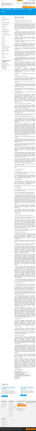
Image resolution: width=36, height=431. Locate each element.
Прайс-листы (22, 9)
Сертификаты (15, 9)
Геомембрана (4, 26)
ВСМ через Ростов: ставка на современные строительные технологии (8, 388)
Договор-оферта (4, 404)
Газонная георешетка (5, 24)
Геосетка (3, 36)
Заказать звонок (18, 3)
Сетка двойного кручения (6, 22)
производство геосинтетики (8, 4)
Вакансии (3, 407)
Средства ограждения (5, 50)
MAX (25, 7)
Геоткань (10, 404)
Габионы (10, 409)
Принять (28, 429)
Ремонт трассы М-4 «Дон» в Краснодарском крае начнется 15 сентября (27, 388)
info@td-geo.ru (29, 5)
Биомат (3, 41)
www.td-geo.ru (16, 378)
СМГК (3, 55)
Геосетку (3, 425)
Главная (3, 9)
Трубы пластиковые (5, 48)
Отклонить (33, 429)
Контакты (3, 11)
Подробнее (5, 396)
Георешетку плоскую (5, 424)
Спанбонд (3, 45)
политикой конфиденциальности (18, 429)
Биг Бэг (3, 52)
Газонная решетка (12, 408)
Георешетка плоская (5, 33)
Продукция (8, 9)
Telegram (32, 7)
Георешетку (3, 423)
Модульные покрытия (5, 31)
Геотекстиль (4, 17)
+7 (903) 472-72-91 (28, 3)
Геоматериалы (33, 402)
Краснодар (22, 0)
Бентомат (3, 43)
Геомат (3, 38)
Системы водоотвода (5, 29)
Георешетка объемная (5, 19)
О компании (29, 9)
